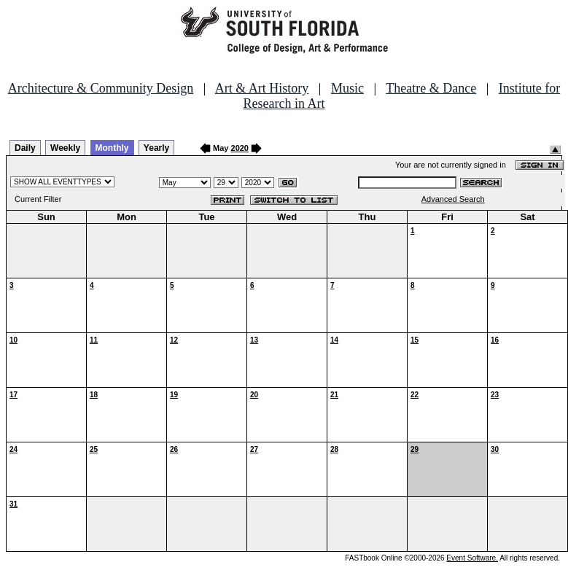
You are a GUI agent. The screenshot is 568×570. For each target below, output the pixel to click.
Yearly (156, 148)
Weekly (65, 148)
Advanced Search (453, 199)
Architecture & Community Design (100, 88)
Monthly (112, 148)
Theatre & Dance (431, 88)
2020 (240, 148)
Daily (25, 148)
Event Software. (472, 558)
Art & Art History (262, 88)
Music (347, 88)
